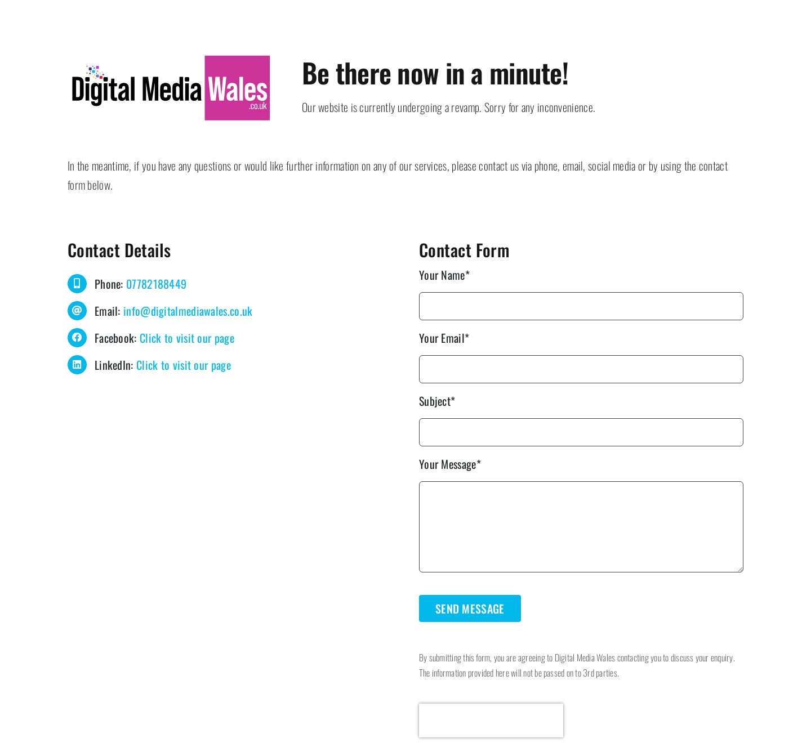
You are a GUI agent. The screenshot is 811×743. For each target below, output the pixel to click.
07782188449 (156, 283)
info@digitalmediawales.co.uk (187, 310)
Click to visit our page (187, 337)
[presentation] (491, 720)
